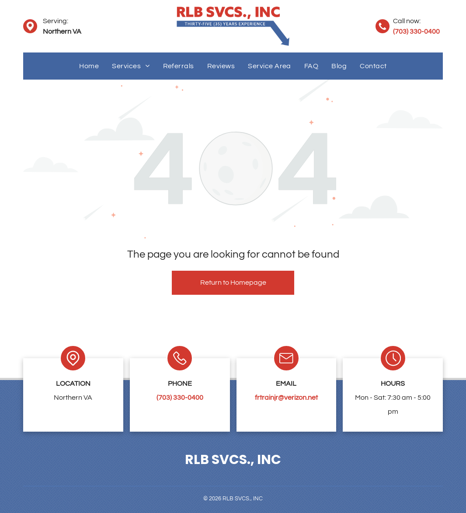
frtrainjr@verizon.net (286, 397)
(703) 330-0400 (416, 31)
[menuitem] (89, 66)
